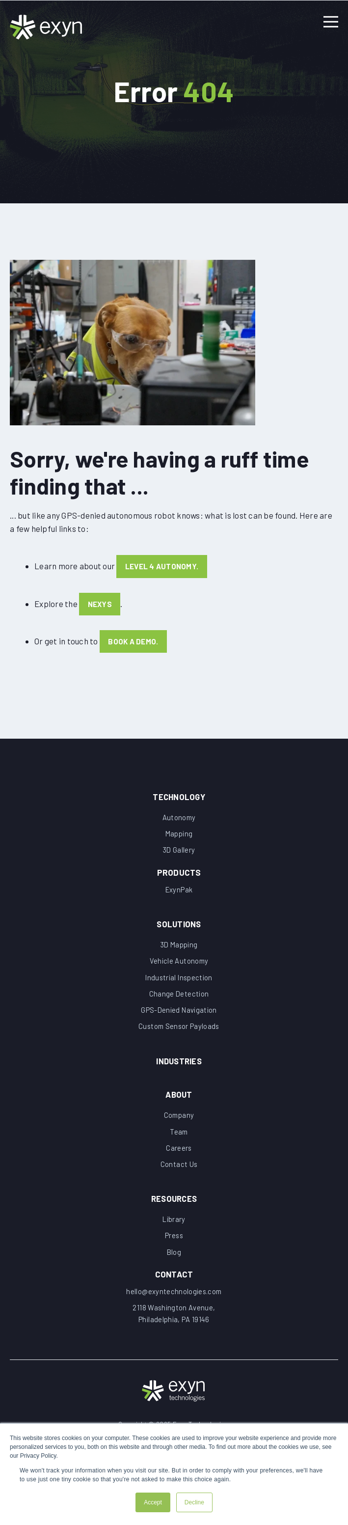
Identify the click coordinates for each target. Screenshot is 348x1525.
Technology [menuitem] (179, 796)
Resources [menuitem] (174, 1204)
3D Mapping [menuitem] (179, 946)
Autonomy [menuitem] (179, 817)
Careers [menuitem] (179, 1153)
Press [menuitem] (174, 1242)
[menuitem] (179, 871)
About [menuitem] (178, 1099)
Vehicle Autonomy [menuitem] (179, 963)
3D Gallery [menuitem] (179, 851)
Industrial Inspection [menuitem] (179, 979)
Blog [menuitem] (173, 1258)
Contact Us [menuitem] (179, 1169)
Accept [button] (153, 1502)
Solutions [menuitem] (179, 925)
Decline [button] (194, 1502)
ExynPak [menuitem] (179, 891)
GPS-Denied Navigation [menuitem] (179, 1013)
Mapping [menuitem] (179, 834)
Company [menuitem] (178, 1119)
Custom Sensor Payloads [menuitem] (179, 1030)
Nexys (100, 605)
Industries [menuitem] (179, 1064)
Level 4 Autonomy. (161, 568)
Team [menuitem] (178, 1136)
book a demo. (133, 642)
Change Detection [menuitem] (179, 996)
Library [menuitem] (174, 1225)
